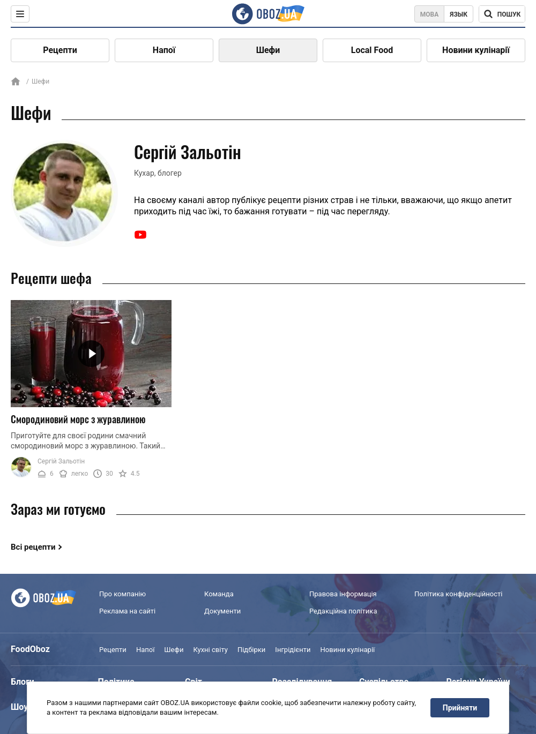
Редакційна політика (343, 611)
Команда (219, 594)
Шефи (268, 50)
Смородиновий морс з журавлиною (78, 419)
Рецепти (60, 50)
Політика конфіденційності (458, 594)
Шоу (19, 707)
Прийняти (460, 707)
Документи (222, 611)
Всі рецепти (33, 547)
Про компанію (122, 594)
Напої (164, 50)
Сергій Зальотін (61, 461)
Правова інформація (343, 594)
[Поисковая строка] (502, 14)
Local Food (372, 50)
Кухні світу (210, 650)
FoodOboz (30, 649)
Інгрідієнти (292, 650)
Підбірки (251, 650)
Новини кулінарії (476, 50)
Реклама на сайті (127, 611)
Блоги (22, 682)
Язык (458, 14)
